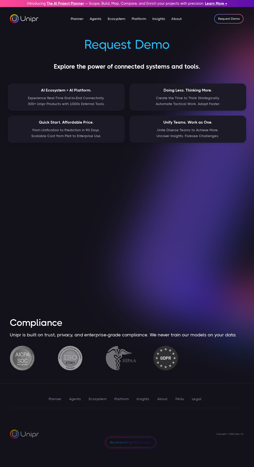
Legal (196, 399)
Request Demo (229, 19)
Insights (158, 19)
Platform (139, 19)
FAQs (179, 399)
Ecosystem (116, 19)
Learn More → (216, 3)
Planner (77, 19)
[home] (24, 18)
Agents (95, 19)
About (176, 19)
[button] (77, 19)
